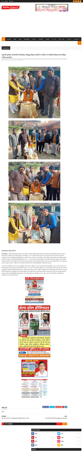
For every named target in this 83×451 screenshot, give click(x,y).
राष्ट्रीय (15, 39)
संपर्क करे (69, 39)
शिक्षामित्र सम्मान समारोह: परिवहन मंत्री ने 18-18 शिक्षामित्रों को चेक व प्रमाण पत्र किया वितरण (73, 95)
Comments (75, 114)
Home (2, 1)
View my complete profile (62, 79)
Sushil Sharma (19, 448)
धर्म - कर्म (54, 39)
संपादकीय (41, 39)
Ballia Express (62, 77)
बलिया (22, 61)
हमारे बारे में (76, 39)
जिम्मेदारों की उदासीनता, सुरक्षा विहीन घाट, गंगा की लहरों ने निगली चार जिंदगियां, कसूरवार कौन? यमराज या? (72, 102)
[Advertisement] (41, 25)
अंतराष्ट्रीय (9, 39)
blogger (52, 430)
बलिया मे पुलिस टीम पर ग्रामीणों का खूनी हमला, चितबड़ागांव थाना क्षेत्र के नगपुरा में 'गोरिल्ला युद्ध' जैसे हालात (72, 109)
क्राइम (20, 39)
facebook (47, 430)
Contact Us (11, 1)
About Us (6, 1)
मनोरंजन (34, 39)
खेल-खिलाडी (27, 39)
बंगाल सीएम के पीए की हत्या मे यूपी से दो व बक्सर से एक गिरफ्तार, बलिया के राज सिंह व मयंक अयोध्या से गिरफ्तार (73, 188)
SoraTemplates (7, 448)
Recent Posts (63, 114)
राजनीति (47, 39)
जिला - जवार (61, 39)
